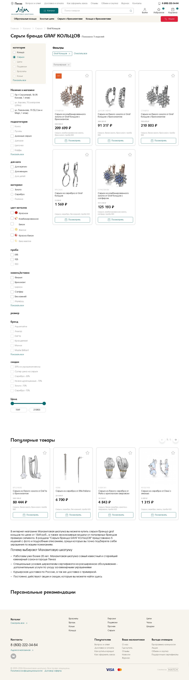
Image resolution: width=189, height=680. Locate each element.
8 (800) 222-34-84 (170, 3)
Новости (126, 655)
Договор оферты (53, 671)
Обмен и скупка (109, 3)
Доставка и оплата (54, 3)
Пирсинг (112, 619)
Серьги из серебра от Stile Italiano (73, 491)
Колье (72, 627)
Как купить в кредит (104, 651)
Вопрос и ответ (33, 3)
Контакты (137, 3)
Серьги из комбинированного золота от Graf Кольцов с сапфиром (113, 195)
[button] (175, 440)
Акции (155, 648)
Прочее (111, 627)
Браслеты (73, 619)
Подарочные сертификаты (165, 655)
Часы (149, 623)
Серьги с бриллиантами (69, 19)
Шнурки (150, 627)
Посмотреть (74, 141)
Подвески (112, 623)
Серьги (111, 631)
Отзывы (94, 3)
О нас (125, 645)
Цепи (149, 619)
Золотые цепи (47, 19)
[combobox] (98, 11)
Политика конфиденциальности (26, 671)
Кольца (72, 631)
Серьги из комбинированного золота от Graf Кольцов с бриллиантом (70, 116)
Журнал (125, 3)
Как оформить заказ (77, 3)
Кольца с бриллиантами (98, 19)
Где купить (127, 648)
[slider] (12, 403)
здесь (98, 576)
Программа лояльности (164, 645)
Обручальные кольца (25, 19)
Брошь (72, 623)
